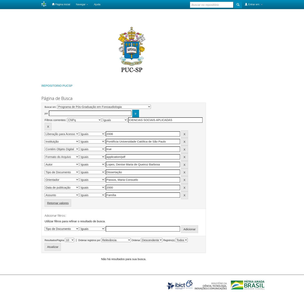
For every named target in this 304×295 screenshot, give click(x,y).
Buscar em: (50, 107)
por (46, 113)
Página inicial (61, 4)
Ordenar (136, 240)
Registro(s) (169, 240)
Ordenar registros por (89, 240)
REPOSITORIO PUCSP (57, 85)
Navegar (82, 4)
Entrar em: (254, 4)
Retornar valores (58, 203)
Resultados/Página (54, 240)
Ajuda (97, 4)
